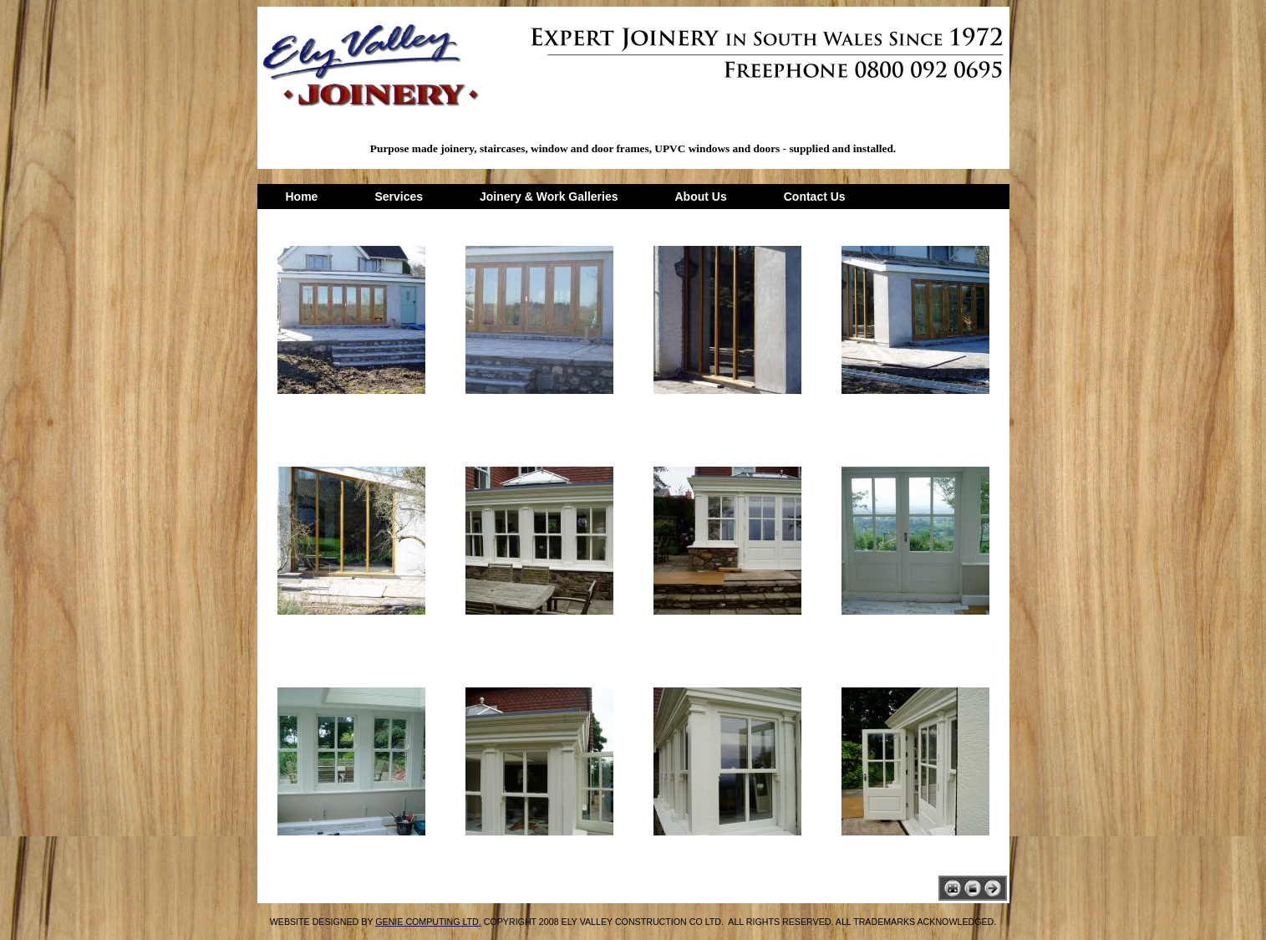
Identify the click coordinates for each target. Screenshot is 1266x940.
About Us (701, 196)
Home (302, 196)
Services (398, 196)
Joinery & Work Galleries (549, 196)
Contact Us (815, 196)
